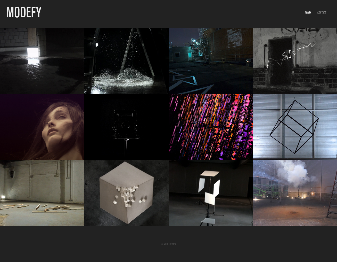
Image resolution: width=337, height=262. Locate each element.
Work (308, 13)
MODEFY (23, 12)
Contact (321, 13)
